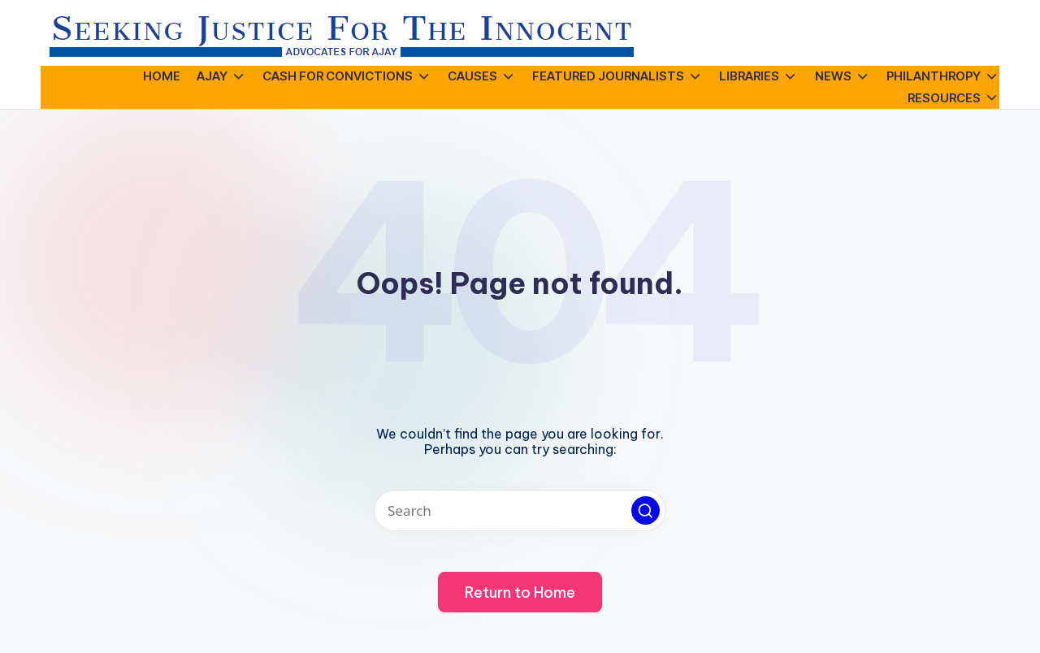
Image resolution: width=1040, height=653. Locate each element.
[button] (645, 510)
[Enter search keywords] (520, 510)
